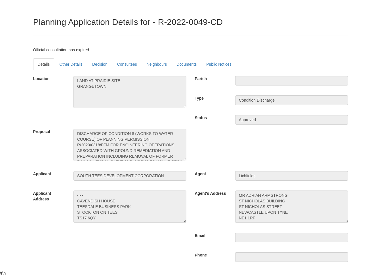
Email (200, 235)
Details (44, 64)
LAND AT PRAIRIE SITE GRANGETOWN (129, 92)
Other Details (71, 64)
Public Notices (218, 64)
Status (201, 117)
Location (41, 78)
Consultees (127, 64)
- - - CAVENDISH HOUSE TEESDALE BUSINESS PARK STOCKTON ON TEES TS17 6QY (129, 207)
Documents (186, 64)
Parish (201, 78)
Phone (201, 255)
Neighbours (157, 64)
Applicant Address (42, 196)
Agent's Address (210, 193)
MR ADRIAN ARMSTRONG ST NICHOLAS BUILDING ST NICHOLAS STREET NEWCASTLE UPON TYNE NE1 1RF (291, 207)
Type (199, 98)
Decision (100, 64)
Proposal (41, 131)
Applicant (42, 174)
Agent (200, 174)
